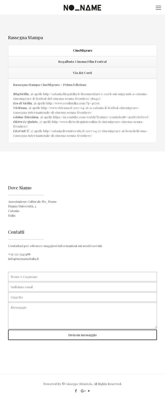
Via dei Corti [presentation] (82, 73)
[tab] (82, 50)
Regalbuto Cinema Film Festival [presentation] (82, 61)
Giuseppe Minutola (79, 384)
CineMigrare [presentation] (82, 50)
